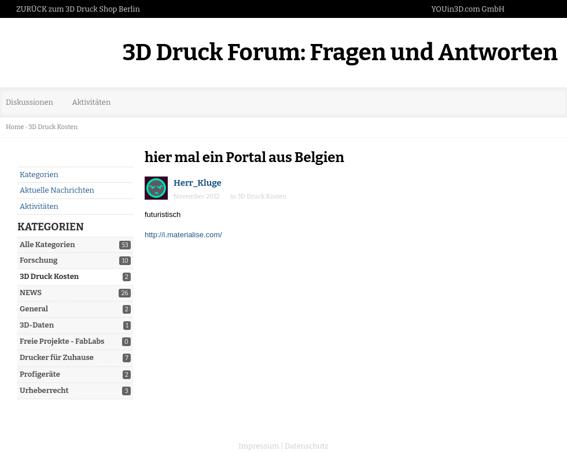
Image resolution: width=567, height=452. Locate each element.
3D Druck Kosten (49, 276)
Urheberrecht (44, 390)
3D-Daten (37, 325)
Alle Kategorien (47, 244)
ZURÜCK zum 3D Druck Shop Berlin (78, 9)
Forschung (39, 260)
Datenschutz (307, 446)
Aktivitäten (91, 102)
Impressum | (260, 446)
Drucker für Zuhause (57, 357)
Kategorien (39, 174)
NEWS (31, 292)
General (34, 308)
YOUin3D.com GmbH (468, 9)
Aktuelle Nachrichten (57, 190)
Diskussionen (29, 102)
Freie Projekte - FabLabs (62, 341)
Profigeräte (40, 374)
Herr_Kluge (198, 183)
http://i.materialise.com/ (183, 234)
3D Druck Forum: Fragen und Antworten (340, 53)
